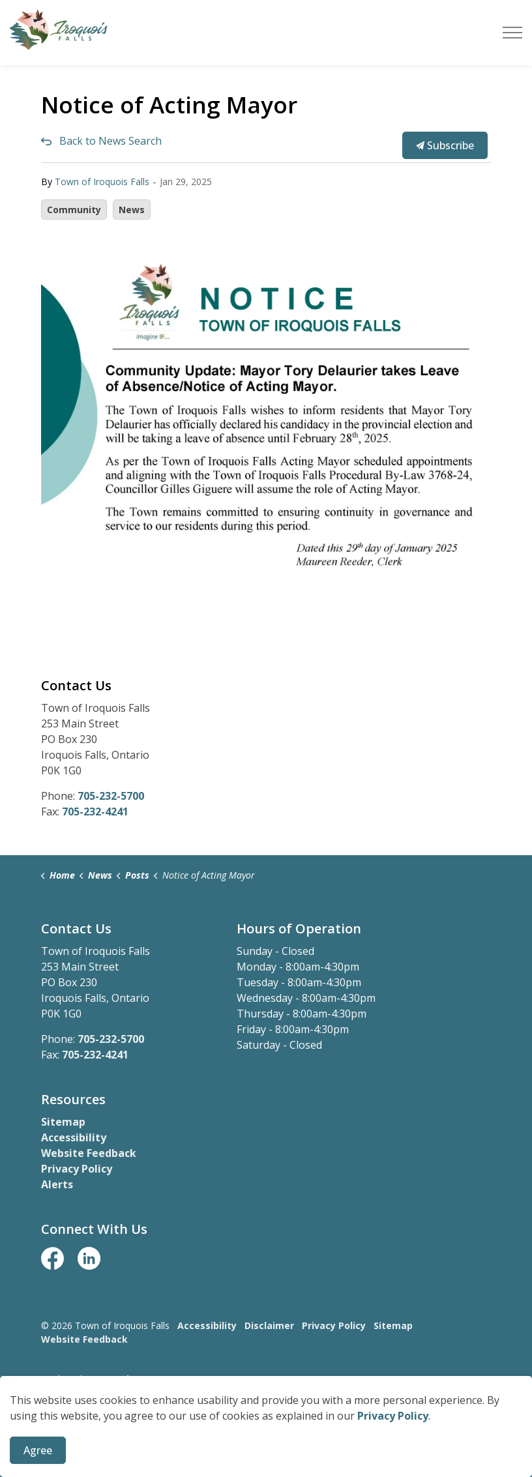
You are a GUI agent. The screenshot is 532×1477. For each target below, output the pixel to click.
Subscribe (445, 145)
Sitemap (63, 1122)
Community (74, 209)
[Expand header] (512, 32)
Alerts (57, 1184)
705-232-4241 (95, 811)
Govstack (110, 1379)
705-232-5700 (111, 796)
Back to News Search (110, 141)
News (132, 209)
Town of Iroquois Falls (102, 181)
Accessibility (73, 1137)
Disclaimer (269, 1325)
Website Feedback (88, 1153)
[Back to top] (266, 1433)
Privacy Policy (76, 1169)
